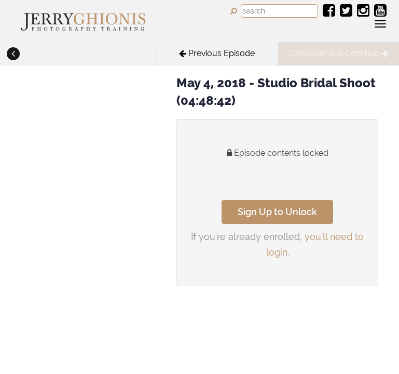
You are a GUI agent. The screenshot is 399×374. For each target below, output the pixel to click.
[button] (13, 55)
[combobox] (279, 11)
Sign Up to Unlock (277, 211)
